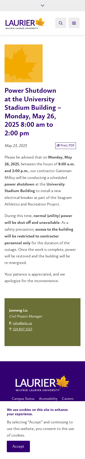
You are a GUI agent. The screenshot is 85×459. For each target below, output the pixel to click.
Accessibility (48, 398)
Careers (67, 398)
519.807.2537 (22, 329)
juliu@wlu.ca (22, 323)
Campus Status (23, 398)
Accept (18, 446)
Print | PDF (66, 145)
